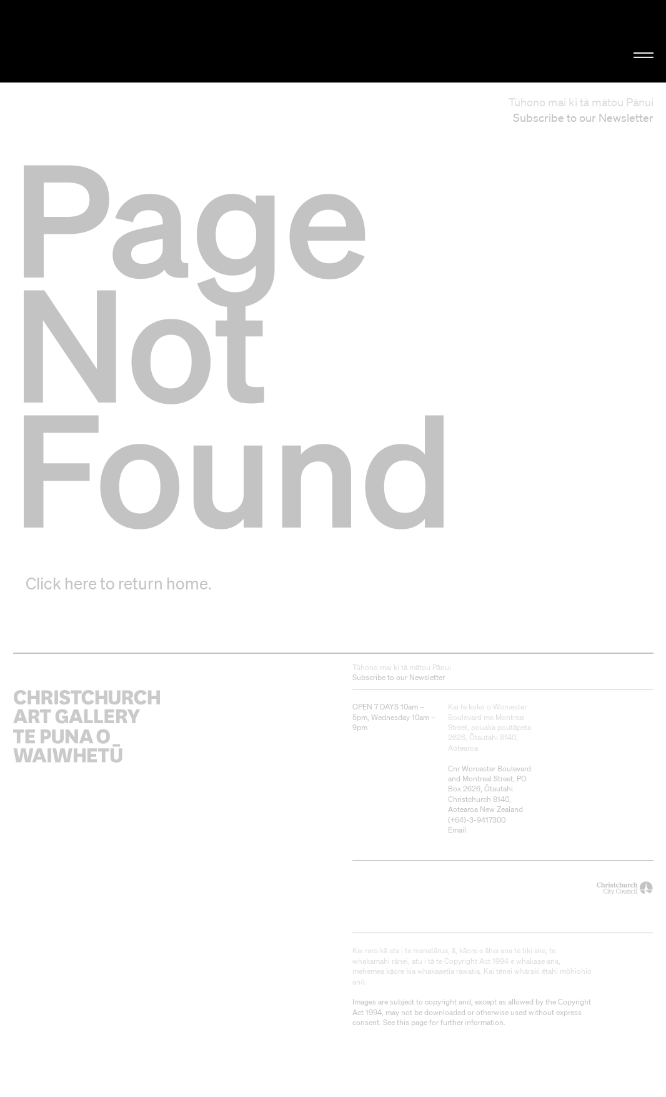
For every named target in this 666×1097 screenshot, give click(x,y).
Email (457, 829)
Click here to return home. (119, 583)
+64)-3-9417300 (477, 819)
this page (412, 1022)
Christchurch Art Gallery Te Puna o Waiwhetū (112, 41)
